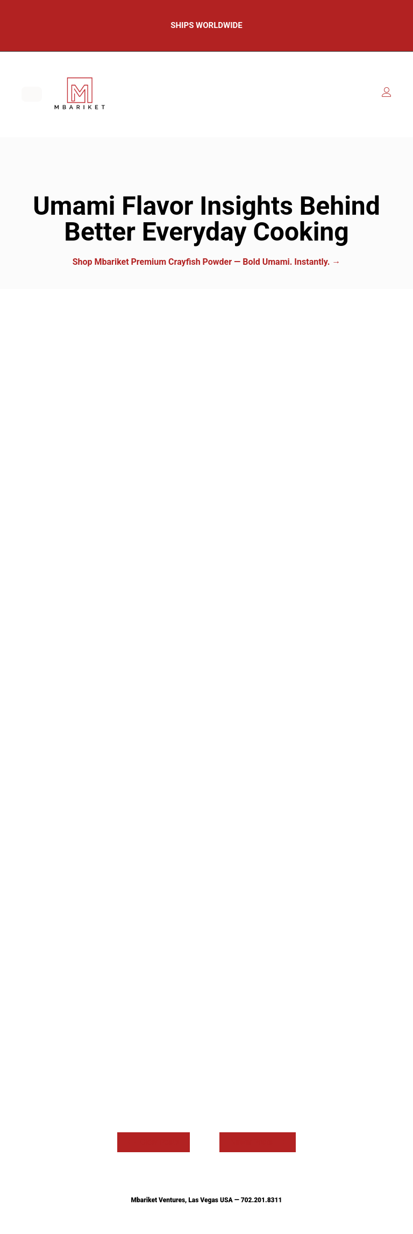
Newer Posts (257, 1142)
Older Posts (153, 1142)
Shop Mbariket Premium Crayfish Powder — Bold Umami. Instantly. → (207, 262)
